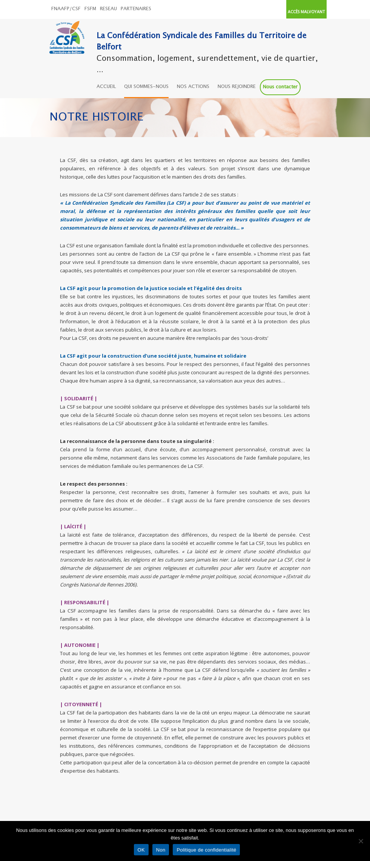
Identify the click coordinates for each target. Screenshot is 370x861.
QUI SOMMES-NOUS (146, 86)
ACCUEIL (106, 86)
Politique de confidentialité (206, 850)
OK (141, 850)
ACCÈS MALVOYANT (306, 12)
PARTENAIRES (136, 8)
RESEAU (108, 8)
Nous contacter (280, 87)
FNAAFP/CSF (66, 8)
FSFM (90, 8)
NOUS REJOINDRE (237, 86)
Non (161, 850)
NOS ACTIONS (193, 86)
